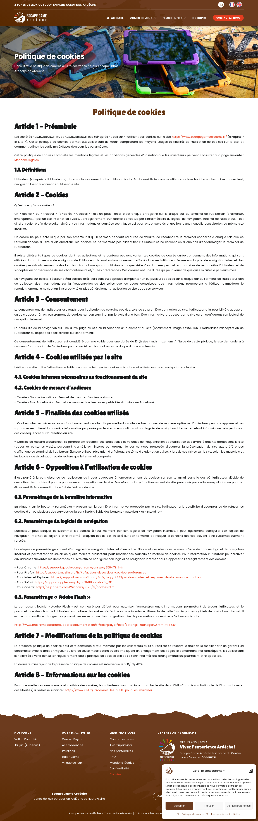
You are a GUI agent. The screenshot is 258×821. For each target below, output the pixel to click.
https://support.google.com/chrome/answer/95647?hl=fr (81, 567)
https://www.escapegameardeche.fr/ (199, 137)
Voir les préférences (239, 805)
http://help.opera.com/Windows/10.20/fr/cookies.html (75, 587)
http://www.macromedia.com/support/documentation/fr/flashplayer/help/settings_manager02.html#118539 (95, 625)
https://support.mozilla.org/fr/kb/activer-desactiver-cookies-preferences (91, 572)
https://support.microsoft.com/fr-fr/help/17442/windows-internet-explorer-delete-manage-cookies (126, 577)
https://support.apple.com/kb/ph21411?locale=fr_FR (73, 582)
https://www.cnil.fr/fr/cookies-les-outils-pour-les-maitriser (108, 690)
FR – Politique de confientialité (223, 814)
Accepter (179, 805)
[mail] (221, 5)
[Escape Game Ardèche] (30, 13)
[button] (251, 770)
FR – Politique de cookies (190, 814)
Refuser (209, 805)
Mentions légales (26, 160)
